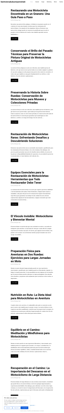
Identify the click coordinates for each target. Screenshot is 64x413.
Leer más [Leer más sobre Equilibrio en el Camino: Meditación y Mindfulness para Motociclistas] (14, 356)
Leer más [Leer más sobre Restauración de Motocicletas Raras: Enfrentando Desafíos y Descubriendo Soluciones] (14, 160)
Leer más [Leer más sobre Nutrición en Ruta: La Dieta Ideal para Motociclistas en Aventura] (14, 317)
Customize (8, 407)
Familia (61, 2)
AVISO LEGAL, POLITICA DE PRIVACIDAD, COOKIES (32, 410)
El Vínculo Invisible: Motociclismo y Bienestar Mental (32, 218)
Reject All (16, 407)
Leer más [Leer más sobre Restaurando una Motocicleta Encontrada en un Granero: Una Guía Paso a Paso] (14, 38)
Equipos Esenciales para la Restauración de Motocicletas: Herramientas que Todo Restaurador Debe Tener (30, 177)
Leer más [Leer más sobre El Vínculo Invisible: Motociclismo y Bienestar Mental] (14, 239)
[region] (16, 403)
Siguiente (32, 405)
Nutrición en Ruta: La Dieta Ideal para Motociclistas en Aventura (31, 296)
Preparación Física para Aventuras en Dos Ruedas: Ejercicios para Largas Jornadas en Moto (31, 256)
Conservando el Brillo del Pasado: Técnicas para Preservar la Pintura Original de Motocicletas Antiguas (32, 56)
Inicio (31, 2)
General (37, 2)
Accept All (24, 407)
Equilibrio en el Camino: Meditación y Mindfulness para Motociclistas (30, 333)
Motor (55, 2)
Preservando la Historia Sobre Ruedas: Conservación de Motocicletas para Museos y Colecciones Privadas (29, 97)
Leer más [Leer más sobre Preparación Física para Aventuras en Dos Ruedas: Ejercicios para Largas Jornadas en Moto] (14, 282)
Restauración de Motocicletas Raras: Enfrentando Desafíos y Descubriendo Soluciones (30, 137)
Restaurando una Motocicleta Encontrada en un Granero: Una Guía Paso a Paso (30, 13)
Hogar (42, 2)
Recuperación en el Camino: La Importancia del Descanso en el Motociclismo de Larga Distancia (31, 371)
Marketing (49, 2)
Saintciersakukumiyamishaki (13, 2)
